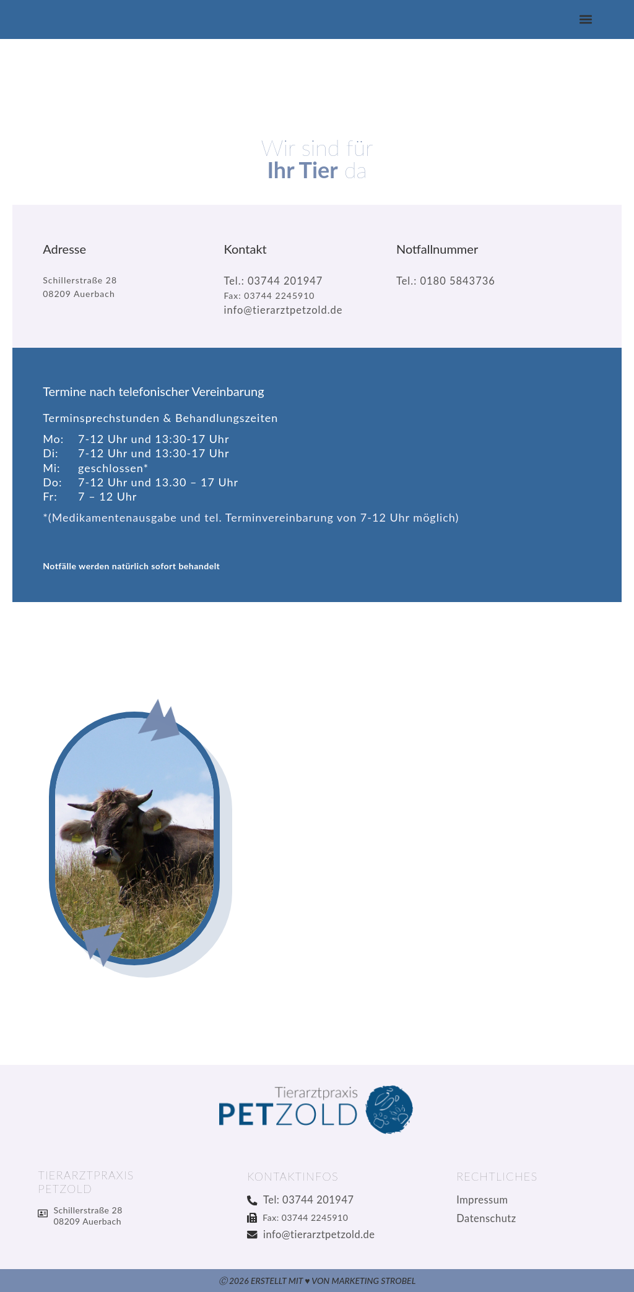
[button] (586, 19)
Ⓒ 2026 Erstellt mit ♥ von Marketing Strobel (317, 1280)
